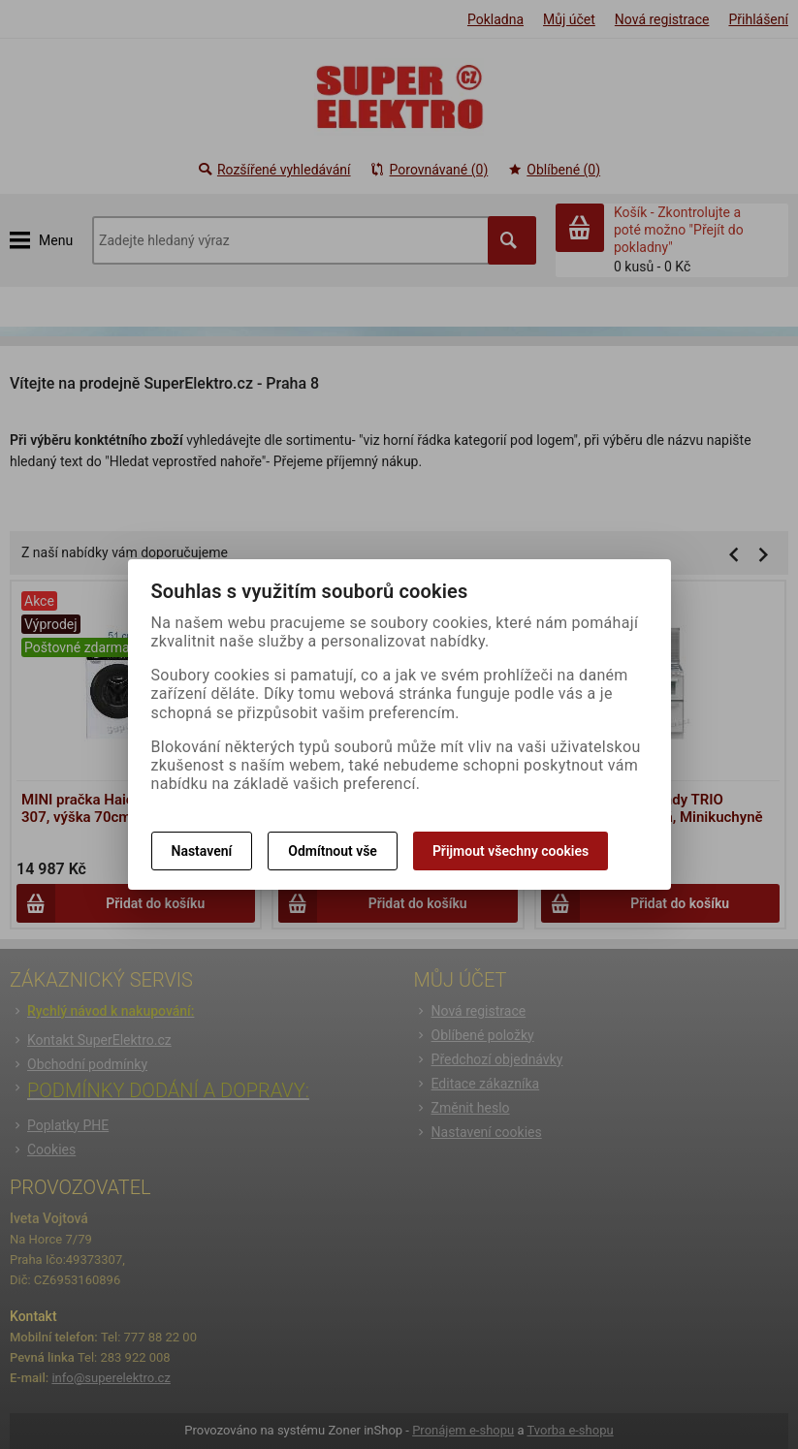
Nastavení (202, 851)
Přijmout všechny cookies (510, 851)
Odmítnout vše (332, 851)
